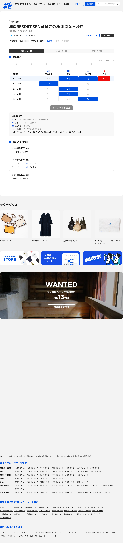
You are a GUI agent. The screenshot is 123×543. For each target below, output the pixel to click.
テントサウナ (18, 536)
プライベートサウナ (51, 536)
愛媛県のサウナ (107, 485)
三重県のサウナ (57, 478)
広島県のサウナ (57, 485)
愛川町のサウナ (96, 514)
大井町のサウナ (44, 514)
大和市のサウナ (57, 511)
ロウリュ (3, 532)
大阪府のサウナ (45, 482)
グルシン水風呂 (38, 532)
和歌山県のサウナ (83, 482)
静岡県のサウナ (32, 478)
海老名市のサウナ (84, 511)
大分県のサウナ (70, 492)
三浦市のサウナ (19, 511)
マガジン (42, 4)
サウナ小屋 (29, 536)
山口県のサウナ (70, 485)
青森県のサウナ (32, 468)
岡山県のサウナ (45, 485)
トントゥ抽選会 (63, 4)
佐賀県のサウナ (32, 492)
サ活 (35, 4)
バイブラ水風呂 (85, 532)
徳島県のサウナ (82, 485)
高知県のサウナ (20, 489)
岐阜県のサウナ (20, 478)
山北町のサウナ (57, 514)
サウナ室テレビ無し (71, 532)
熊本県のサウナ (57, 492)
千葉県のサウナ (70, 471)
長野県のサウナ (82, 475)
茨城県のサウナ (20, 471)
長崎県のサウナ (45, 492)
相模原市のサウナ (31, 507)
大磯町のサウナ (32, 514)
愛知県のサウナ (45, 478)
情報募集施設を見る (61, 307)
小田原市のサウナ (97, 507)
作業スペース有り (6, 536)
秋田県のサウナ (70, 468)
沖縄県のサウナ (109, 492)
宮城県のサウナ (57, 468)
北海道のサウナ (20, 468)
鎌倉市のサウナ (71, 507)
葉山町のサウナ (19, 514)
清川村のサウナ (5, 518)
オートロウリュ (25, 532)
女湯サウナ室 (61, 51)
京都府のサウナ (32, 482)
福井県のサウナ (57, 475)
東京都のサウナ (82, 471)
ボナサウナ (59, 532)
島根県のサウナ (32, 485)
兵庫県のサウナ (57, 482)
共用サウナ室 (96, 51)
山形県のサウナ (82, 468)
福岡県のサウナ (20, 492)
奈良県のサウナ (70, 482)
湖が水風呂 (38, 536)
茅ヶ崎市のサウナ (6, 511)
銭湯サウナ (49, 532)
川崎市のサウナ (18, 507)
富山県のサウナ (32, 475)
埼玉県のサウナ (57, 471)
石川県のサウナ (45, 475)
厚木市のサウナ (44, 511)
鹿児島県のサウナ (96, 492)
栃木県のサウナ (32, 471)
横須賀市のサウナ (45, 507)
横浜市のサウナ (5, 507)
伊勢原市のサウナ (70, 511)
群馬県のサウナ (45, 471)
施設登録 (51, 4)
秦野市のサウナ (32, 511)
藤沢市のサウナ (83, 507)
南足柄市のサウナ (6, 514)
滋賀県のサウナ (20, 482)
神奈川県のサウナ (96, 471)
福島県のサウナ (95, 468)
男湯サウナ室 (26, 51)
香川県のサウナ (95, 485)
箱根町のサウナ (69, 514)
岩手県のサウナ (45, 468)
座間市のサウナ (97, 511)
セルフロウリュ (13, 532)
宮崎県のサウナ (82, 492)
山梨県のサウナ (70, 475)
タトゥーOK (96, 532)
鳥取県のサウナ (20, 485)
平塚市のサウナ (58, 507)
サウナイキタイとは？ (23, 4)
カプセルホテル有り (109, 532)
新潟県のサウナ (20, 475)
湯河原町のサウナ (83, 514)
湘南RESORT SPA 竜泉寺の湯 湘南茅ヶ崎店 (46, 26)
